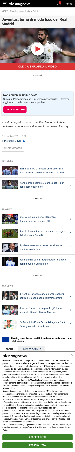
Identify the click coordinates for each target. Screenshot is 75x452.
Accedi (69, 3)
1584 (47, 366)
